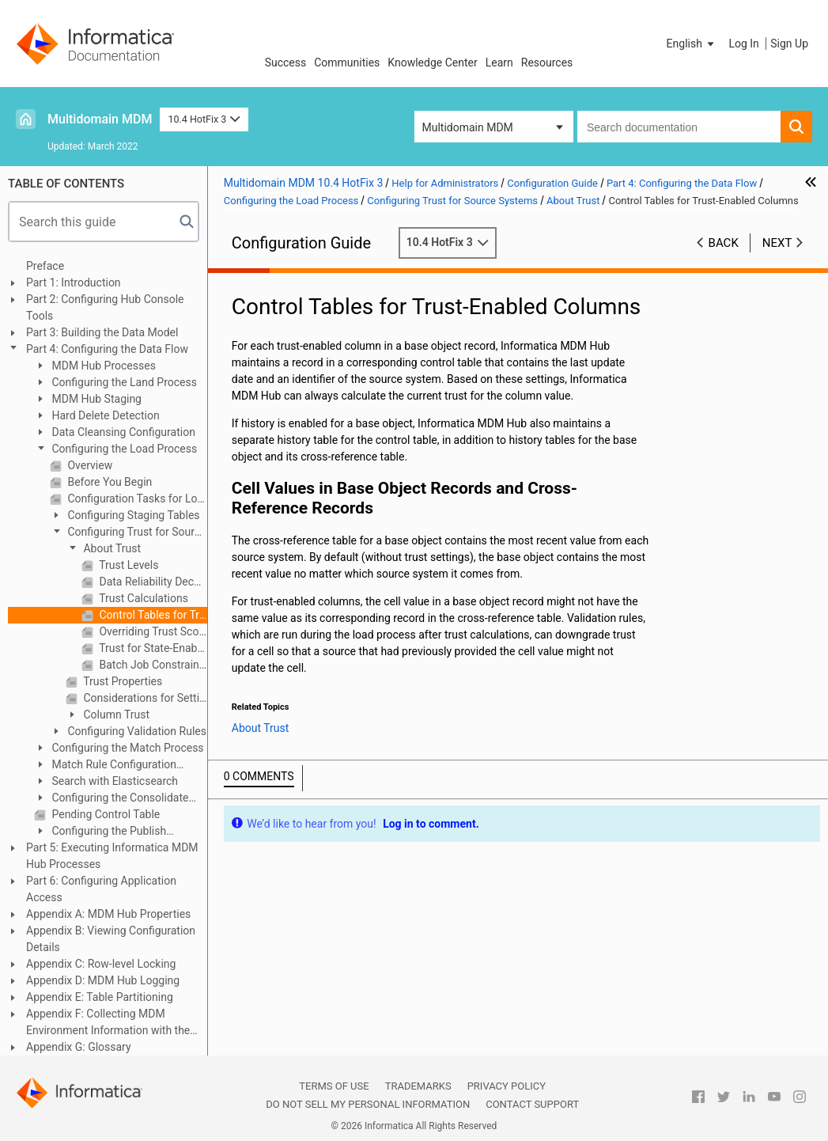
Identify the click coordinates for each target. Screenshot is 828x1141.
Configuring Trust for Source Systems (128, 532)
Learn (499, 62)
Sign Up (789, 43)
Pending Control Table (104, 814)
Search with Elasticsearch (113, 781)
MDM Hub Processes (102, 365)
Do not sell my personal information (368, 1104)
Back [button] (724, 243)
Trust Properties (121, 681)
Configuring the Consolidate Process (111, 798)
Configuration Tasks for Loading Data (136, 498)
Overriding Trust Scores (151, 631)
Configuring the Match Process (126, 747)
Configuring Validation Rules (135, 731)
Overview (88, 465)
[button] (692, 43)
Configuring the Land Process (123, 382)
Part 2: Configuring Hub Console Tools (105, 307)
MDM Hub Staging (95, 398)
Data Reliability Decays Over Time (151, 581)
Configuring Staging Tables (132, 515)
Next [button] (777, 243)
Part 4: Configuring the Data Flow (107, 349)
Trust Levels (127, 565)
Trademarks (418, 1086)
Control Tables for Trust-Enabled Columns (151, 614)
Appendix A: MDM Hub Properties (108, 914)
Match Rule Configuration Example (105, 765)
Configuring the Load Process (123, 448)
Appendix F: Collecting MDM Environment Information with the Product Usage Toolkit (108, 1023)
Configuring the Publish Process (100, 832)
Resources (547, 62)
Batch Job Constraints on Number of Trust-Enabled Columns (151, 664)
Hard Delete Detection (104, 415)
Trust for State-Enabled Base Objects (151, 648)
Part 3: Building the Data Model (102, 332)
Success (286, 62)
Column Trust (115, 714)
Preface (45, 266)
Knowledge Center (432, 62)
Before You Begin (108, 482)
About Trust (111, 548)
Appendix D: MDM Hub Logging (103, 980)
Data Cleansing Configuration (122, 432)
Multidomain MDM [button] (467, 127)
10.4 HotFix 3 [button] (204, 119)
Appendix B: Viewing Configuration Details (110, 938)
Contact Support (532, 1104)
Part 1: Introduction (73, 282)
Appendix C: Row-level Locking (101, 963)
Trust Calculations (142, 598)
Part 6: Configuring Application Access (101, 889)
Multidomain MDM (99, 119)
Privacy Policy (506, 1086)
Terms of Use (334, 1086)
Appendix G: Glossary (78, 1047)
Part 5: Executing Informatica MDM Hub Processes (112, 855)
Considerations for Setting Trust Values (144, 698)
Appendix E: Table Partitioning (99, 997)
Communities (347, 62)
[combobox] (679, 126)
